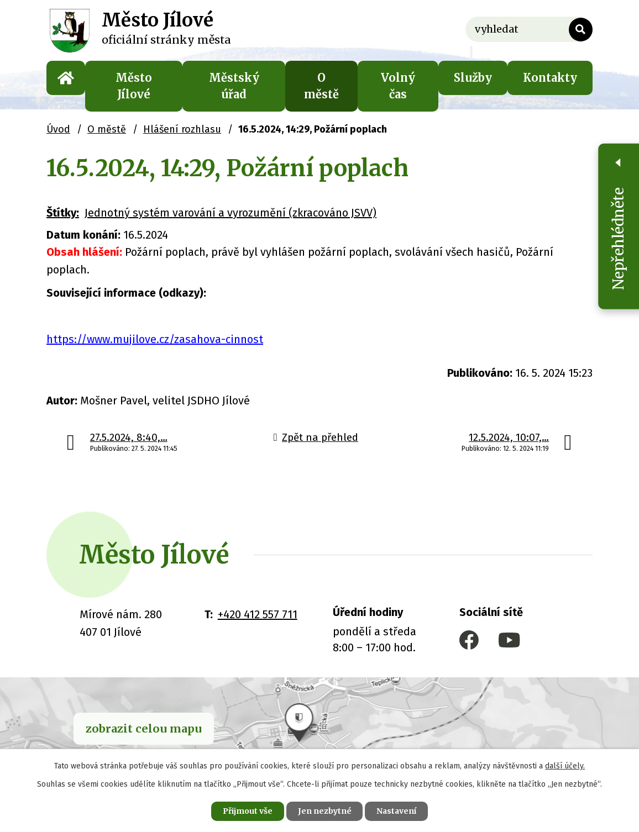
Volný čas (398, 86)
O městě (321, 86)
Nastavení (396, 811)
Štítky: (62, 212)
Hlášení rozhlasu (182, 129)
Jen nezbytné (324, 811)
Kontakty (550, 78)
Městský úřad (234, 86)
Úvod (65, 78)
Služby (473, 78)
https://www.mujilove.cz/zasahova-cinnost (154, 339)
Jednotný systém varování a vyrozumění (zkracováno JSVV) (230, 212)
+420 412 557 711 (257, 614)
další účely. (565, 766)
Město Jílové (134, 86)
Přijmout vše (247, 811)
